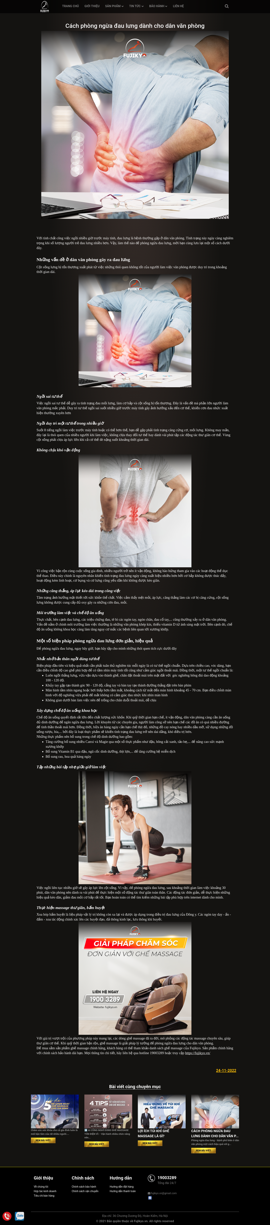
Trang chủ (70, 6)
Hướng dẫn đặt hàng (122, 1186)
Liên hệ (178, 6)
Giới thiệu (92, 6)
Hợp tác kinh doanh (45, 1191)
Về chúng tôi (41, 1186)
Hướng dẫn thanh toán (123, 1191)
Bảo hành (158, 6)
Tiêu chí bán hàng (44, 1195)
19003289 (167, 1177)
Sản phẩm (114, 6)
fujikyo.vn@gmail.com (162, 1193)
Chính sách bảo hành (84, 1186)
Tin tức (136, 6)
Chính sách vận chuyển (85, 1191)
